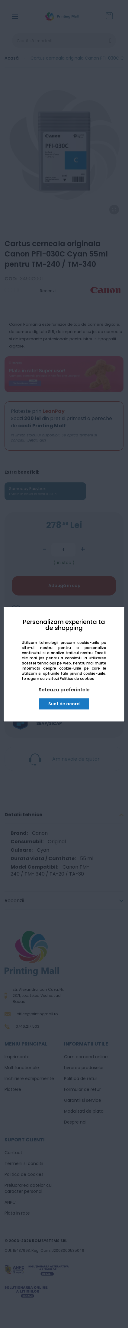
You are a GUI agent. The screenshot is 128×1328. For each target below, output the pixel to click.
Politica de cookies (77, 678)
